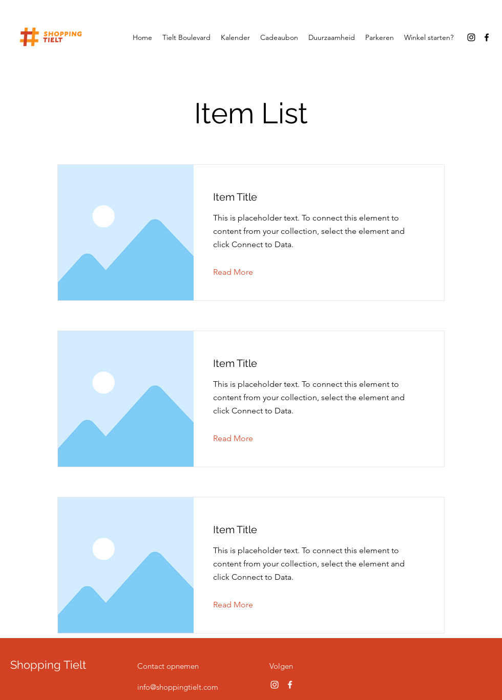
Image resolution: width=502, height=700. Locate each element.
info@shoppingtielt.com (177, 687)
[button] (241, 272)
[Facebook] (487, 37)
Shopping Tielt (48, 664)
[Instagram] (471, 37)
